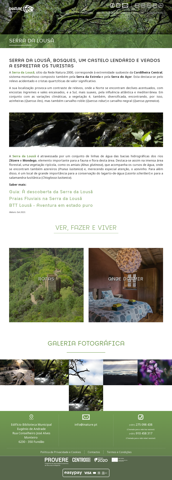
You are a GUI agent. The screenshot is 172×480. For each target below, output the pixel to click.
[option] (86, 24)
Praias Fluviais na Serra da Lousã (45, 198)
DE (143, 5)
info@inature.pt (85, 424)
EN (137, 5)
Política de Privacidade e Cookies (60, 452)
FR (154, 5)
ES (149, 5)
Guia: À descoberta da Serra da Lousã (51, 191)
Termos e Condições (119, 452)
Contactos (94, 452)
